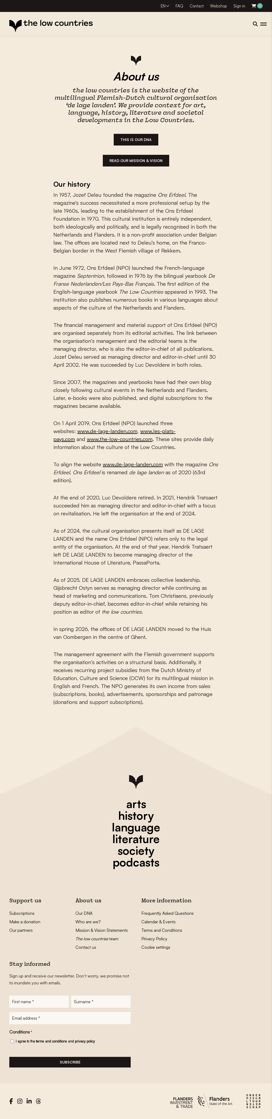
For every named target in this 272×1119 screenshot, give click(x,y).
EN (163, 5)
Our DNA (83, 913)
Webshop (218, 5)
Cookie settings (155, 947)
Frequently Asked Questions (167, 913)
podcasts (136, 862)
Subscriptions (22, 913)
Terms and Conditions (161, 930)
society (136, 850)
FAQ (179, 5)
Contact (197, 5)
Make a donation (24, 921)
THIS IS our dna (136, 139)
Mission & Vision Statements (101, 930)
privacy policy (85, 1041)
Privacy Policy (154, 938)
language (136, 827)
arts (136, 804)
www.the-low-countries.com (119, 439)
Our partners (21, 930)
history (136, 815)
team (96, 938)
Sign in (239, 5)
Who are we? (88, 921)
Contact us (85, 947)
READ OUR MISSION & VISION (136, 160)
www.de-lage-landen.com (107, 431)
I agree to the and (55, 1041)
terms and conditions (51, 1041)
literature (136, 839)
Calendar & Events (158, 921)
